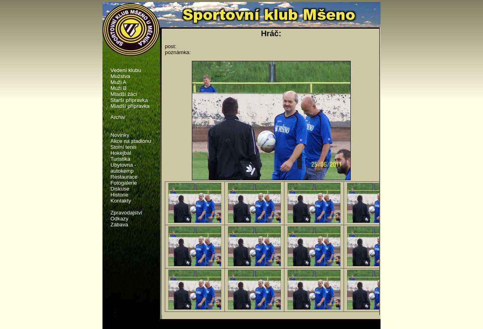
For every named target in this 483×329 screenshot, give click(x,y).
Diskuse (119, 189)
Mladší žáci (123, 94)
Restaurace (123, 177)
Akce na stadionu (130, 141)
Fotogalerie (123, 183)
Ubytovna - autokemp (123, 168)
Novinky (119, 135)
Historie (119, 195)
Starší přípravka (129, 100)
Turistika (120, 159)
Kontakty (120, 201)
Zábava (119, 225)
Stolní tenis (123, 147)
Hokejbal (120, 153)
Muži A (118, 82)
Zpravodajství (126, 213)
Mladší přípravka (130, 106)
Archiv (117, 117)
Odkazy (119, 219)
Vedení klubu (125, 70)
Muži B (118, 88)
